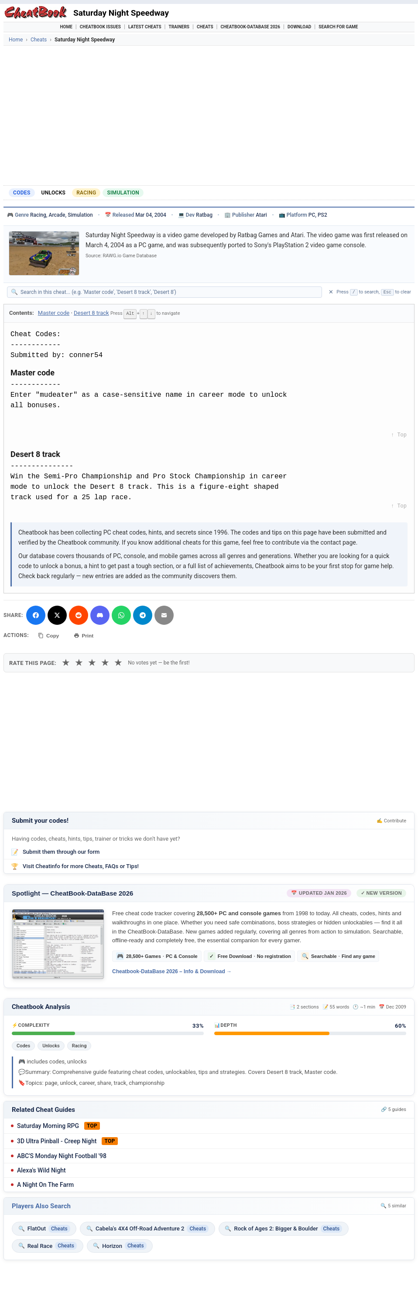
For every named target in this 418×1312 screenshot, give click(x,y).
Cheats (205, 26)
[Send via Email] (164, 614)
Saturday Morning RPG (48, 1124)
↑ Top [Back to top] (399, 434)
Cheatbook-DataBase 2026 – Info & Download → (172, 971)
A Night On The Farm (45, 1183)
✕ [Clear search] (331, 292)
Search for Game (338, 26)
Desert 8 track (91, 313)
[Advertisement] (209, 116)
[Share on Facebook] (35, 614)
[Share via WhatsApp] (121, 614)
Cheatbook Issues (100, 26)
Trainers (179, 26)
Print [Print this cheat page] (85, 635)
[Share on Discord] (100, 614)
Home (66, 26)
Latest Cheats (144, 26)
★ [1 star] (66, 661)
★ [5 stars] (118, 661)
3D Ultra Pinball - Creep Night (56, 1139)
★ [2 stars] (79, 661)
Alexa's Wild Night (41, 1168)
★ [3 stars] (92, 661)
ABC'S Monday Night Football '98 (61, 1154)
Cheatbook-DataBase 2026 (251, 26)
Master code (53, 313)
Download (299, 26)
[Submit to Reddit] (78, 614)
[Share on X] (57, 614)
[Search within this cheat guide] (169, 292)
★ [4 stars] (105, 661)
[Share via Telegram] (142, 614)
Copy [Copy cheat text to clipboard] (49, 635)
